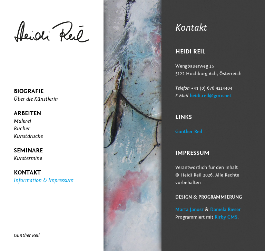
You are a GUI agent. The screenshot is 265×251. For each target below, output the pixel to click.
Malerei (22, 121)
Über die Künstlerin (36, 99)
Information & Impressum (43, 180)
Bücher (22, 129)
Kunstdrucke (28, 136)
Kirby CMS (226, 217)
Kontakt (27, 172)
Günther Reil (188, 131)
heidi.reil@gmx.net (210, 96)
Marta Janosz (189, 209)
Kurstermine (28, 158)
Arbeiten (27, 113)
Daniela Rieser (225, 209)
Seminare (28, 150)
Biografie (28, 91)
